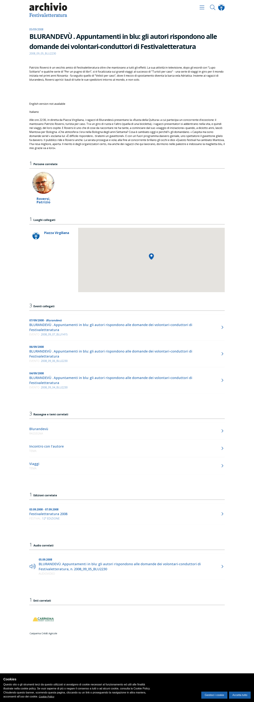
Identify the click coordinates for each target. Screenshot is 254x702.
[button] (151, 256)
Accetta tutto (239, 695)
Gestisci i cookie (214, 695)
